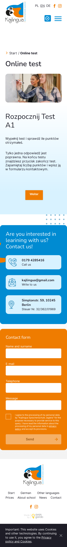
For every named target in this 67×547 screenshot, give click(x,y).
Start (13, 53)
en (42, 6)
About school (27, 497)
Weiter (34, 194)
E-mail (10, 364)
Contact (56, 497)
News (43, 497)
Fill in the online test (47, 18)
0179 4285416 (33, 260)
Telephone (13, 381)
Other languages (48, 493)
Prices (10, 497)
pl (37, 6)
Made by (27, 516)
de (48, 6)
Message (12, 398)
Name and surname (19, 346)
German (26, 493)
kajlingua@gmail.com (38, 280)
